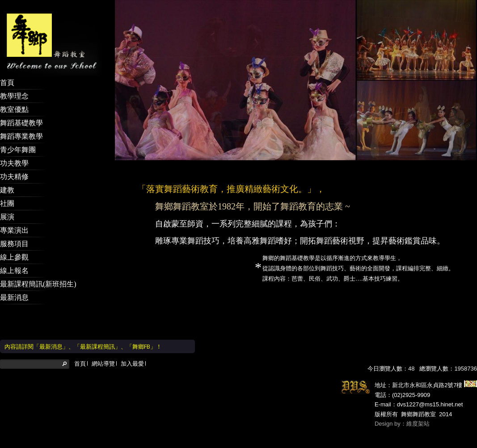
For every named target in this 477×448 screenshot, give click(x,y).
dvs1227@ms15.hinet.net (430, 404)
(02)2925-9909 (411, 395)
